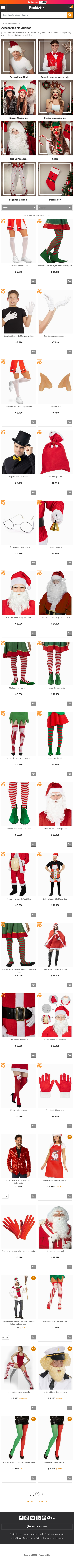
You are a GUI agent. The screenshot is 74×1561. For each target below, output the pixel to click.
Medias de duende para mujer (55, 1321)
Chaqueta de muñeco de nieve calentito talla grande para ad (19, 1322)
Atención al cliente (37, 1526)
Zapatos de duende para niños (19, 828)
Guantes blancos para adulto (55, 336)
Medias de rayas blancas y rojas (19, 758)
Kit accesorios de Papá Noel (55, 1039)
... (2, 23)
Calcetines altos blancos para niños (19, 406)
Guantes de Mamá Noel (55, 1110)
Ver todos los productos (37, 1501)
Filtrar (5, 207)
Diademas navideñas (55, 118)
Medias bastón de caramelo (19, 1392)
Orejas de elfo (55, 406)
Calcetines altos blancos (18, 266)
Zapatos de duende (55, 758)
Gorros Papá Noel (19, 77)
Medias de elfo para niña (18, 688)
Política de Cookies (44, 1538)
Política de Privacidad (22, 1538)
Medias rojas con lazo (18, 1110)
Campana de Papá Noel (55, 547)
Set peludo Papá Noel (55, 1251)
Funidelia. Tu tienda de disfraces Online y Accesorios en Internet (36, 7)
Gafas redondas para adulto (19, 547)
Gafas (55, 158)
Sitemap (59, 1538)
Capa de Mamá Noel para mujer (55, 969)
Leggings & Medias (19, 199)
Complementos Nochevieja (55, 77)
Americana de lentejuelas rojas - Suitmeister (18, 1181)
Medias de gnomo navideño (55, 1462)
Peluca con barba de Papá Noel (55, 828)
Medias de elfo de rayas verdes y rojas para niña (19, 970)
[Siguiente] (43, 1494)
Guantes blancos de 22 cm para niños (18, 336)
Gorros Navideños (18, 118)
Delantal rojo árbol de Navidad (55, 1180)
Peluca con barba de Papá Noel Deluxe (55, 617)
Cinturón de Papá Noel (19, 1039)
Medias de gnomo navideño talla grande (19, 1462)
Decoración (55, 199)
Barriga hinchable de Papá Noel (19, 899)
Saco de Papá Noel (55, 477)
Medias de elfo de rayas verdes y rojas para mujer (55, 267)
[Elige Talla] (5, 1196)
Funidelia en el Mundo (20, 1534)
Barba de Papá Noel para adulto (18, 617)
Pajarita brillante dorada (18, 477)
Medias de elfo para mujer (55, 688)
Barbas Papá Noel (18, 158)
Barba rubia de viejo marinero (55, 1392)
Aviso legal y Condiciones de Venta (48, 1534)
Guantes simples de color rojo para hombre (19, 1251)
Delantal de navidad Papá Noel (55, 899)
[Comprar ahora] (33, 281)
